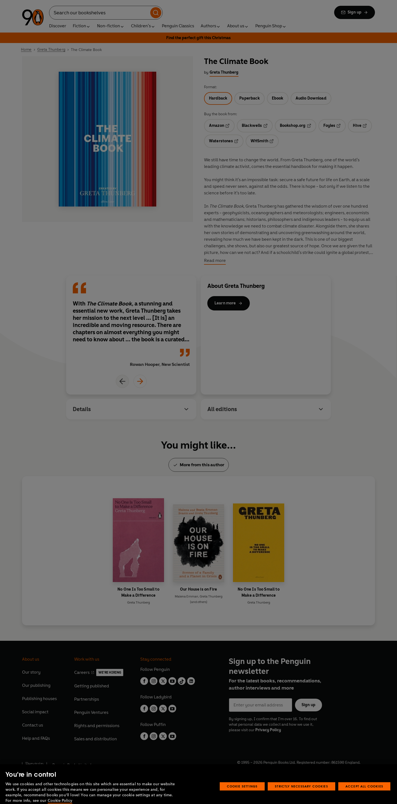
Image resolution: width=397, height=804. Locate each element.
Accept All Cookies (364, 795)
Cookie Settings (242, 795)
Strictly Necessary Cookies (301, 795)
